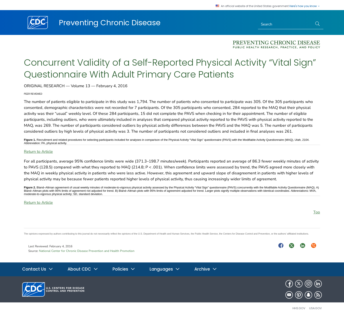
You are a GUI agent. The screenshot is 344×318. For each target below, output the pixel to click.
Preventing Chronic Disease (110, 22)
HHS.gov (298, 308)
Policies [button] (124, 269)
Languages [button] (165, 269)
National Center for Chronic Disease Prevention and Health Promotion (86, 251)
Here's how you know (304, 6)
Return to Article (38, 151)
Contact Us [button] (37, 269)
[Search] (285, 24)
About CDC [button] (83, 269)
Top (316, 212)
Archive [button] (205, 269)
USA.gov (315, 308)
